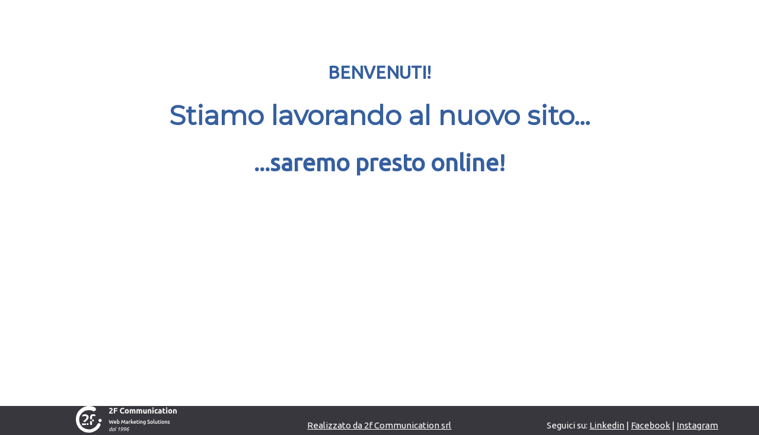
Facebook (650, 425)
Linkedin (606, 425)
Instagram (697, 425)
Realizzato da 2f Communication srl (379, 425)
